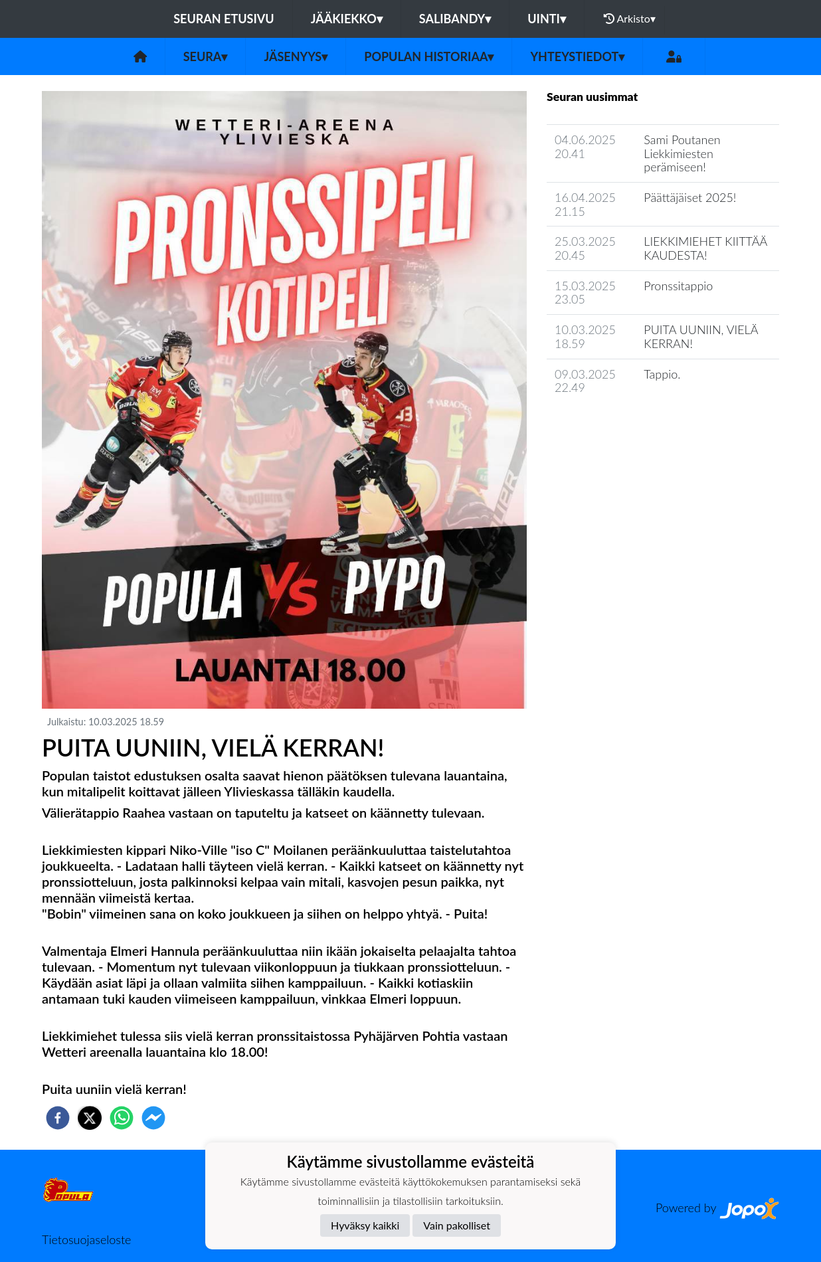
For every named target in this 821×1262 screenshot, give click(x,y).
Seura (205, 56)
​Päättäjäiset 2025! (690, 197)
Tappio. (662, 374)
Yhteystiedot (577, 56)
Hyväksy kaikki (365, 1225)
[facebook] (58, 1118)
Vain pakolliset (456, 1225)
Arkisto (630, 19)
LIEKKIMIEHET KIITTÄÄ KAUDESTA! (705, 248)
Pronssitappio (678, 285)
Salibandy (455, 18)
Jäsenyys (295, 56)
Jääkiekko (347, 18)
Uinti (546, 18)
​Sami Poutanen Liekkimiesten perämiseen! (682, 153)
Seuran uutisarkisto (605, 425)
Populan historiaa (429, 56)
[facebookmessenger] (153, 1118)
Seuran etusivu (223, 18)
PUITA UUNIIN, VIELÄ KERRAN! (701, 336)
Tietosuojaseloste (86, 1239)
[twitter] (90, 1118)
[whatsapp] (122, 1118)
